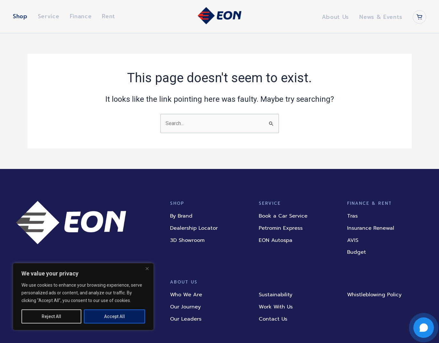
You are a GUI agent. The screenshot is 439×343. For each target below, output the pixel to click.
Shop (20, 16)
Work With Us (276, 307)
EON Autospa (275, 240)
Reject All (51, 316)
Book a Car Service (283, 216)
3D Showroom (187, 240)
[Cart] (419, 17)
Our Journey (185, 307)
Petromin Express (281, 228)
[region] (83, 296)
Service (49, 16)
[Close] (147, 268)
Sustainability (275, 295)
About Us (335, 17)
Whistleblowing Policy (374, 295)
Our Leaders (185, 319)
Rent (108, 16)
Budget (356, 252)
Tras (352, 216)
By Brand (181, 216)
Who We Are (186, 295)
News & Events (380, 17)
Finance (81, 16)
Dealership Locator (194, 228)
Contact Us (273, 319)
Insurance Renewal (370, 228)
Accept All (114, 316)
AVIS (352, 240)
